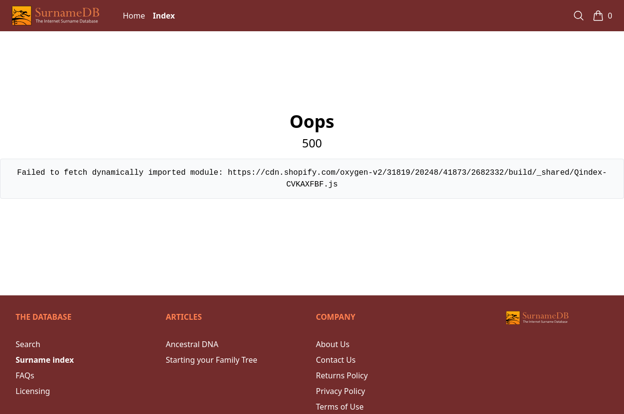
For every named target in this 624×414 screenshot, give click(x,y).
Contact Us (335, 359)
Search (28, 344)
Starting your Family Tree (211, 359)
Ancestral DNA (192, 344)
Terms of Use (340, 406)
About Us (333, 344)
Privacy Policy (340, 391)
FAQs (25, 375)
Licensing (33, 391)
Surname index (45, 359)
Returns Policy (342, 375)
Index (164, 15)
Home (134, 15)
